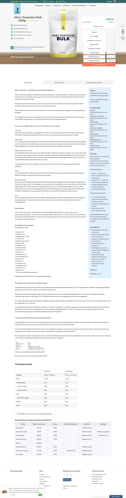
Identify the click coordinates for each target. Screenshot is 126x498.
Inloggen (109, 1)
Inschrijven (67, 479)
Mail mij (111, 60)
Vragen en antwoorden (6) (94, 82)
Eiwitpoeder (39, 5)
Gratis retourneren (44, 477)
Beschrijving (28, 82)
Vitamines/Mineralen (79, 5)
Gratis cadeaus (50, 1)
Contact (41, 479)
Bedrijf (41, 474)
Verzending (42, 481)
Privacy (65, 488)
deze (63, 214)
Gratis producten (44, 486)
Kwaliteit (42, 488)
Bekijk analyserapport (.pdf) (23, 49)
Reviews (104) (59, 82)
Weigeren (13, 494)
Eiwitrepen (57, 5)
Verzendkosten (62, 1)
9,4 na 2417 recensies (28, 1)
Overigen (93, 5)
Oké (40, 494)
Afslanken (67, 5)
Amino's (49, 5)
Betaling (41, 483)
